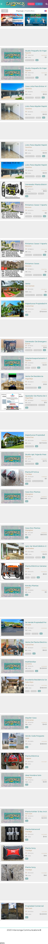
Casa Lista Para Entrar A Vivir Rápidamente (36, 86)
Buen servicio (37, 216)
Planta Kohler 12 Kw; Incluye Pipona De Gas (36, 812)
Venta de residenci (31, 387)
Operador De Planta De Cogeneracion (36, 396)
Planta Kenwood (32, 829)
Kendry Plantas (31, 586)
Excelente (28, 216)
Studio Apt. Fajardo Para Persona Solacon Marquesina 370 (36, 454)
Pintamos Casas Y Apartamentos (36, 205)
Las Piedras (29, 548)
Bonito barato (30, 60)
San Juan (28, 814)
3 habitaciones (30, 117)
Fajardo (28, 53)
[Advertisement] (24, 37)
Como (27, 577)
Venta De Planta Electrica (36, 642)
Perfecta (28, 481)
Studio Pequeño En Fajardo (36, 51)
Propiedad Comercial (34, 906)
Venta (27, 284)
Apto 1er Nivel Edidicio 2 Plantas (36, 546)
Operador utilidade (31, 405)
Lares (27, 568)
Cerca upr (35, 633)
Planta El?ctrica (32, 472)
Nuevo (33, 577)
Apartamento (30, 557)
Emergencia (37, 350)
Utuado (28, 625)
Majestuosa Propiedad (35, 435)
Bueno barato (30, 464)
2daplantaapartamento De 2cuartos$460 (36, 358)
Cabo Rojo (29, 682)
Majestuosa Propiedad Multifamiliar (36, 304)
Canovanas (29, 720)
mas (37, 60)
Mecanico (41, 405)
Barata (34, 368)
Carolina (28, 88)
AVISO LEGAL (4, 11)
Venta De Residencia (34, 376)
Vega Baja (29, 379)
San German (29, 286)
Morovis (28, 207)
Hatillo (27, 588)
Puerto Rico (29, 11)
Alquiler (38, 557)
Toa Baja (28, 474)
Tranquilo (39, 295)
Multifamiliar (29, 446)
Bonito (28, 368)
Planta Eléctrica (32, 756)
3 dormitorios (29, 97)
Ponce (27, 343)
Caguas (28, 758)
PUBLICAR (31, 4)
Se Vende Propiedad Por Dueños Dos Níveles (36, 622)
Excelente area (30, 295)
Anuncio (33, 691)
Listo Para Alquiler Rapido (36, 106)
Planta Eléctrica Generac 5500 (36, 566)
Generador (29, 350)
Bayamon (28, 186)
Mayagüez (29, 494)
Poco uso (41, 193)
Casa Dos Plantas (32, 492)
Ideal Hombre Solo (33, 775)
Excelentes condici (31, 193)
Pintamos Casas (32, 264)
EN (39, 4)
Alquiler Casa (30, 718)
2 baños (37, 97)
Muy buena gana (38, 481)
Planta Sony (30, 848)
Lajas (27, 738)
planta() (19, 11)
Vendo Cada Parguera (34, 736)
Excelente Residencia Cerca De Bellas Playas (36, 680)
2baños (38, 117)
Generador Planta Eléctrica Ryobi (36, 184)
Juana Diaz (29, 306)
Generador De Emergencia (36, 342)
